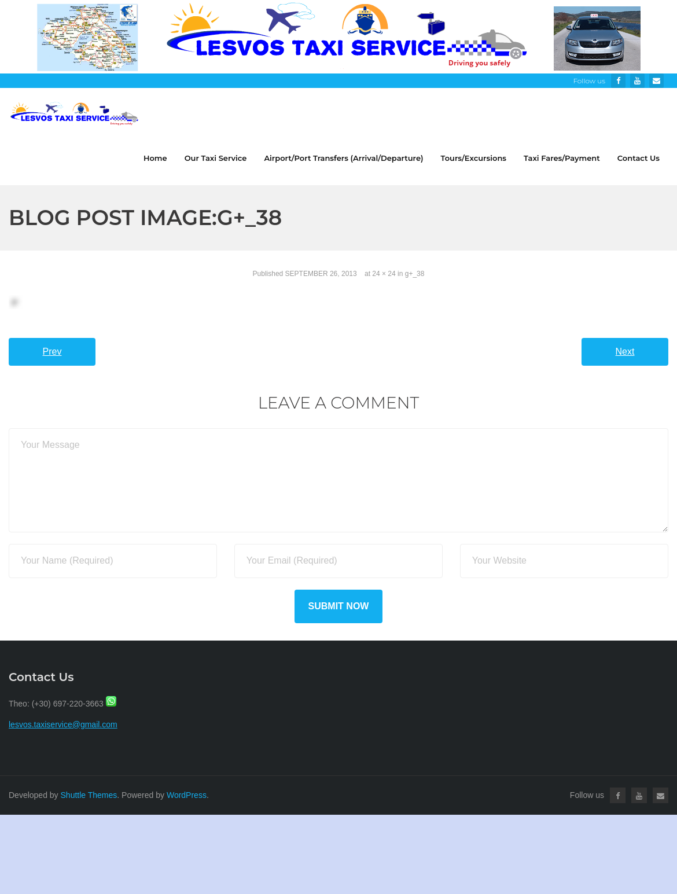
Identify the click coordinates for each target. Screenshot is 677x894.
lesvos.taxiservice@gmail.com (63, 724)
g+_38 (415, 274)
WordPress (187, 795)
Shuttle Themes (89, 795)
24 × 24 (383, 274)
